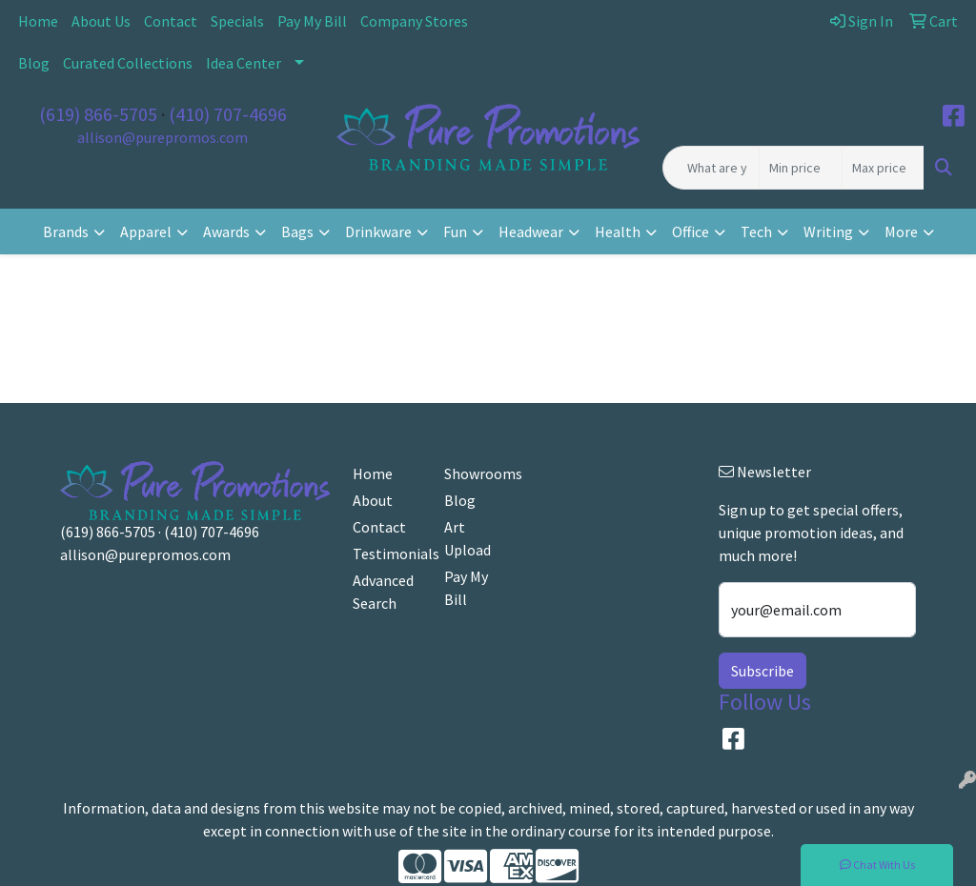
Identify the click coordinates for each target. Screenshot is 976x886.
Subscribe (762, 670)
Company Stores (414, 20)
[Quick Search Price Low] (800, 168)
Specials (237, 20)
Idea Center (243, 62)
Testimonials (387, 553)
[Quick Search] (711, 168)
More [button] (901, 231)
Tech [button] (756, 231)
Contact (170, 20)
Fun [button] (455, 231)
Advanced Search (383, 592)
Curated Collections (128, 62)
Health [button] (617, 231)
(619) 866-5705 (98, 114)
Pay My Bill (312, 20)
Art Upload (467, 538)
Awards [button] (226, 231)
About (373, 500)
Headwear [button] (530, 231)
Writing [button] (828, 231)
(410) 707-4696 (228, 114)
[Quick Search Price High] (883, 168)
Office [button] (690, 231)
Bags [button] (297, 231)
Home (38, 20)
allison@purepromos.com (162, 137)
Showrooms (478, 473)
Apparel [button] (146, 231)
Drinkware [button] (378, 231)
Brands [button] (66, 231)
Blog (34, 62)
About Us (101, 20)
